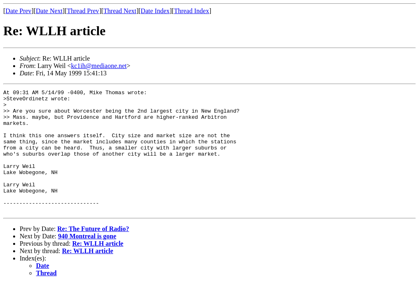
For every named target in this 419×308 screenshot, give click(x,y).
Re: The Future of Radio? (93, 253)
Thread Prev (83, 10)
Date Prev (18, 10)
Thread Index (191, 10)
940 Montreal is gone (87, 260)
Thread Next (120, 10)
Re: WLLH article (97, 268)
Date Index (155, 10)
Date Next (49, 10)
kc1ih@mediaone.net (99, 65)
